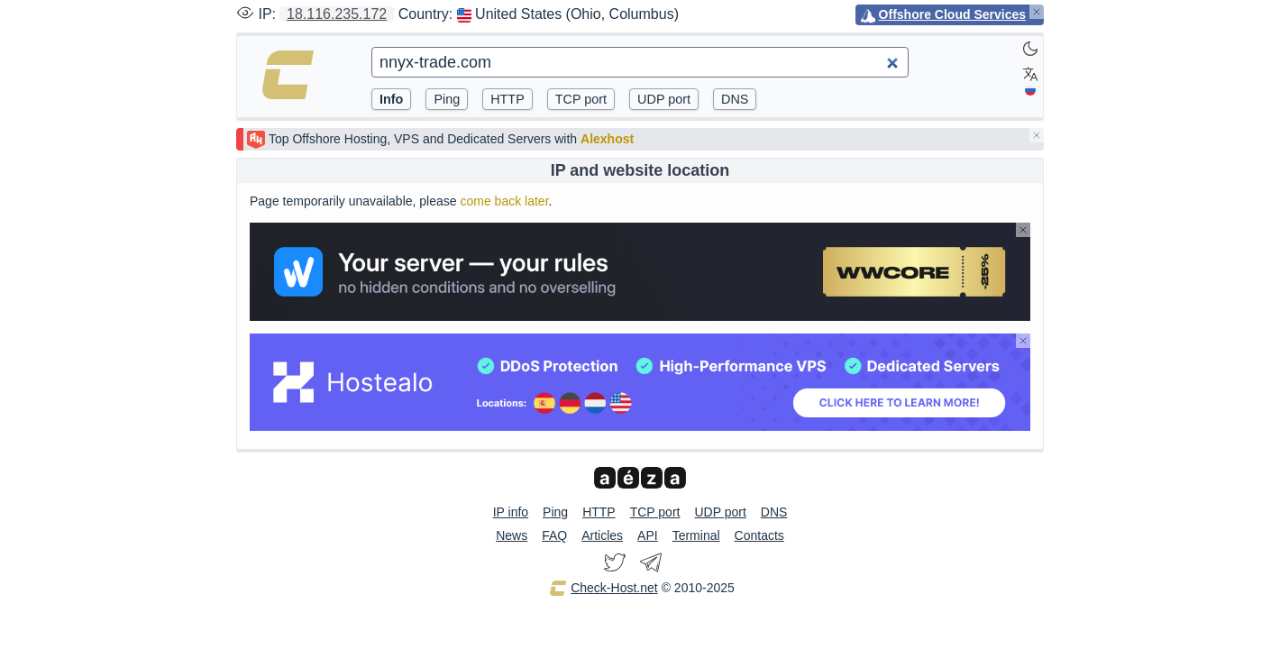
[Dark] (1030, 49)
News (511, 535)
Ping (555, 512)
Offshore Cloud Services (952, 14)
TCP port (655, 512)
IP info (510, 512)
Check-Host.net (603, 589)
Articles (602, 535)
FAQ (554, 535)
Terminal (696, 535)
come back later (504, 201)
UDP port (719, 512)
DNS (774, 512)
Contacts (759, 535)
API (647, 535)
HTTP (599, 512)
